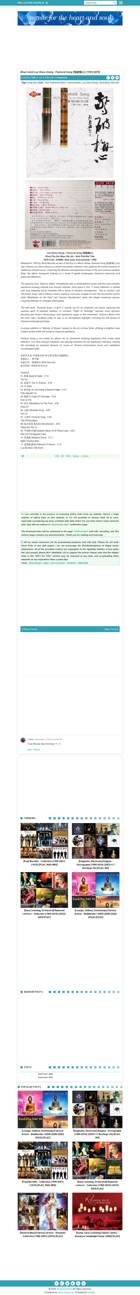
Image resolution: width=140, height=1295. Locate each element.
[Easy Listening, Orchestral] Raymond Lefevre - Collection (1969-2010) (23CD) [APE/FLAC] (44, 914)
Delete (37, 750)
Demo (76, 456)
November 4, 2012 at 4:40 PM (48, 739)
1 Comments (60, 77)
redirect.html (81, 531)
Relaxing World (64, 1289)
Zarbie (31, 739)
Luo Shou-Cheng (90, 82)
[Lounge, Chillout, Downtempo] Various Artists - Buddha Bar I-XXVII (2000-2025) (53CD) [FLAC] (95, 914)
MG (68, 456)
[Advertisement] (70, 47)
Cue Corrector (58, 563)
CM (57, 456)
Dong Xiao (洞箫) (35, 82)
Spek (46, 563)
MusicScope (35, 563)
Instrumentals (74, 82)
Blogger (92, 1292)
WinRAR (71, 563)
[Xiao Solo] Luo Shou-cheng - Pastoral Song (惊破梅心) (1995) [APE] (60, 72)
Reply (30, 750)
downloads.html (60, 524)
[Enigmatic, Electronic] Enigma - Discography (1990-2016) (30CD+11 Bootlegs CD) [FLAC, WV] (96, 864)
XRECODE (83, 563)
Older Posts (111, 629)
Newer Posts (29, 629)
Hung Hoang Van (66, 1292)
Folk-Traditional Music (55, 82)
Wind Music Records (109, 82)
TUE (33, 77)
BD (62, 456)
